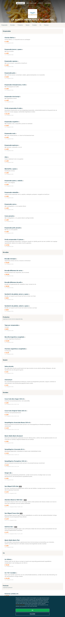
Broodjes (12, 25)
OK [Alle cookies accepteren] (32, 610)
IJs (40, 25)
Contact (40, 3)
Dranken (34, 25)
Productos (20, 25)
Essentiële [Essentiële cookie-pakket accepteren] (32, 614)
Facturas (46, 25)
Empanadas (4, 25)
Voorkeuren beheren (20, 604)
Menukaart (20, 3)
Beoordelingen (31, 3)
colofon (48, 3)
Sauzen (27, 25)
